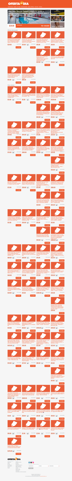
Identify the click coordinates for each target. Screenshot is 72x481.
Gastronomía (10, 6)
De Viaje (18, 6)
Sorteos (40, 6)
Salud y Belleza (31, 6)
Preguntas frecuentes (18, 462)
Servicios (36, 6)
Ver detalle (45, 26)
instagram (33, 462)
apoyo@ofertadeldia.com (43, 476)
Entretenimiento (24, 6)
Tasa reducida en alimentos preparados (21, 471)
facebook (29, 462)
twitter (31, 462)
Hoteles (15, 6)
